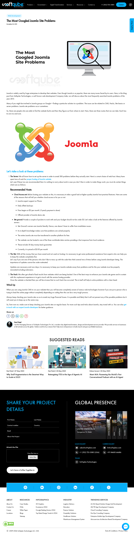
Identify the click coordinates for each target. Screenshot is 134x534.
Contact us (91, 5)
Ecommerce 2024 (41, 507)
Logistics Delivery (68, 504)
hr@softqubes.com (114, 447)
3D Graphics (40, 504)
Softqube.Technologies (88, 462)
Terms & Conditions (111, 531)
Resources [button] (81, 5)
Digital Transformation (57, 5)
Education (66, 507)
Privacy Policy (123, 531)
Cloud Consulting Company (99, 510)
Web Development (14, 16)
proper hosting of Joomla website (39, 179)
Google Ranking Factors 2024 (45, 510)
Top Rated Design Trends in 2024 (46, 513)
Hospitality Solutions (69, 513)
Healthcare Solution (69, 516)
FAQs (21, 507)
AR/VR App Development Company (102, 507)
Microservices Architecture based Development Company (109, 519)
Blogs (21, 513)
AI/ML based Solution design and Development (106, 504)
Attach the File (12, 447)
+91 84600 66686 (114, 452)
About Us (9, 504)
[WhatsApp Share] (21, 316)
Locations (10, 513)
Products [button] (31, 5)
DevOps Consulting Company (100, 513)
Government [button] (42, 5)
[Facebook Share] (8, 316)
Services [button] (70, 5)
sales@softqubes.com (88, 447)
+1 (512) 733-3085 (107, 5)
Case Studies (24, 504)
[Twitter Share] (13, 316)
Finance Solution (68, 510)
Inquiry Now (132, 25)
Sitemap (22, 516)
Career (121, 4)
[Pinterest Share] (26, 316)
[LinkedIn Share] (17, 316)
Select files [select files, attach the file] (33, 457)
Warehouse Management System (73, 519)
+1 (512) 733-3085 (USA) (89, 452)
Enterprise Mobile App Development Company (106, 516)
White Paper (24, 510)
